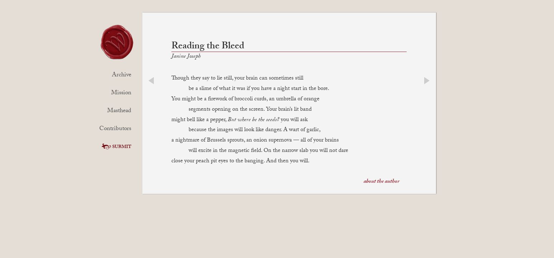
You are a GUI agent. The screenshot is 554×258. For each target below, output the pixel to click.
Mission (121, 93)
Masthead (119, 111)
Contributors (115, 129)
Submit (115, 147)
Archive (121, 75)
